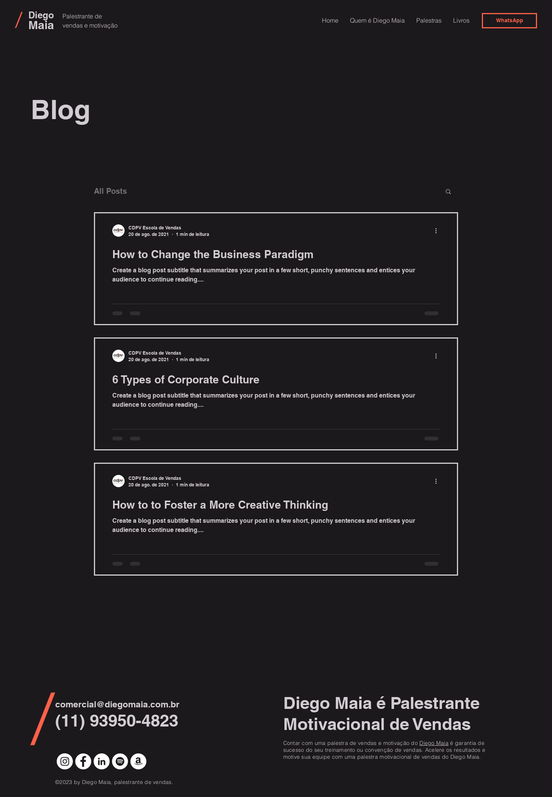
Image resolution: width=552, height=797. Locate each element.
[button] (448, 192)
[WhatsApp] (509, 20)
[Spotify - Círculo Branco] (120, 761)
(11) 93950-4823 (116, 720)
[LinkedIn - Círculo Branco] (102, 761)
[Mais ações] (438, 230)
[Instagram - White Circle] (65, 761)
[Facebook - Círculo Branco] (83, 761)
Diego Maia (434, 743)
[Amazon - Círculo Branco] (138, 761)
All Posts (110, 191)
